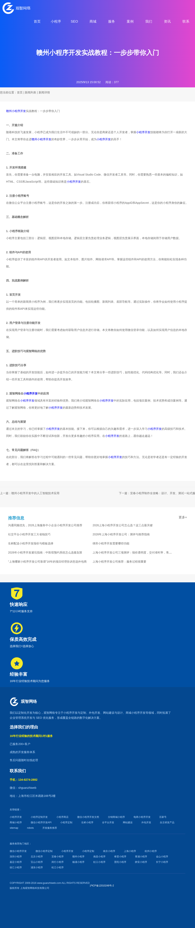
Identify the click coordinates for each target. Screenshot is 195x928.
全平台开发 (108, 822)
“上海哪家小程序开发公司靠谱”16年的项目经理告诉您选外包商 (47, 561)
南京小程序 (109, 851)
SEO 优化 (42, 717)
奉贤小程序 (120, 856)
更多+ (183, 517)
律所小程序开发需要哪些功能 (111, 543)
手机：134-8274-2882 (23, 779)
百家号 (163, 817)
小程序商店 (62, 817)
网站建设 (108, 712)
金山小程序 (162, 856)
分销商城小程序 (116, 817)
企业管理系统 (18, 717)
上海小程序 (130, 851)
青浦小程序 (141, 856)
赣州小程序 (78, 856)
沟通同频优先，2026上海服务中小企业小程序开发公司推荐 (45, 525)
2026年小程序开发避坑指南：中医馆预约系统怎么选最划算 (45, 552)
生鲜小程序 (87, 822)
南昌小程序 (99, 856)
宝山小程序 (37, 862)
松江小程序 (58, 867)
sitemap (14, 828)
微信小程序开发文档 (88, 817)
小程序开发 (143, 132)
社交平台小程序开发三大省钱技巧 (29, 534)
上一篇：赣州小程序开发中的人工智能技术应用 (29, 493)
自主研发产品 (167, 822)
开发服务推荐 (49, 828)
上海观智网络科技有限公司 (34, 888)
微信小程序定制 (44, 851)
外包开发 (146, 822)
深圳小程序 (16, 856)
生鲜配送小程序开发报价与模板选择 (30, 543)
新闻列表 (30, 92)
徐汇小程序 (16, 867)
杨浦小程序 (78, 862)
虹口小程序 (99, 862)
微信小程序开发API (41, 822)
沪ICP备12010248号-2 (102, 885)
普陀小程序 (120, 862)
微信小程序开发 (18, 851)
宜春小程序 (58, 856)
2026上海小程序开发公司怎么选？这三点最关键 (123, 525)
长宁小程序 (162, 862)
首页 (20, 92)
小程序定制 (66, 822)
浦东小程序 (37, 867)
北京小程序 (37, 856)
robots (30, 828)
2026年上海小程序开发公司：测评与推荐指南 (121, 534)
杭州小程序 (151, 851)
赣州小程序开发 (16, 111)
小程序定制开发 (39, 817)
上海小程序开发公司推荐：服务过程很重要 (119, 561)
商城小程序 (133, 712)
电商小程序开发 (142, 817)
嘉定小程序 (16, 862)
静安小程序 (141, 862)
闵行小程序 (58, 862)
